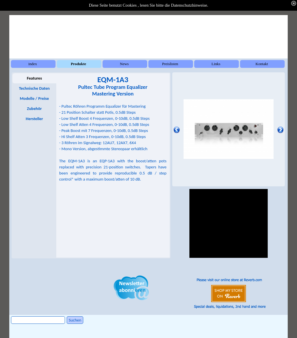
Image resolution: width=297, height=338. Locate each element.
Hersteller (34, 118)
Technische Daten (34, 88)
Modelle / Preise (34, 98)
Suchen (75, 320)
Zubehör (34, 108)
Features (34, 78)
